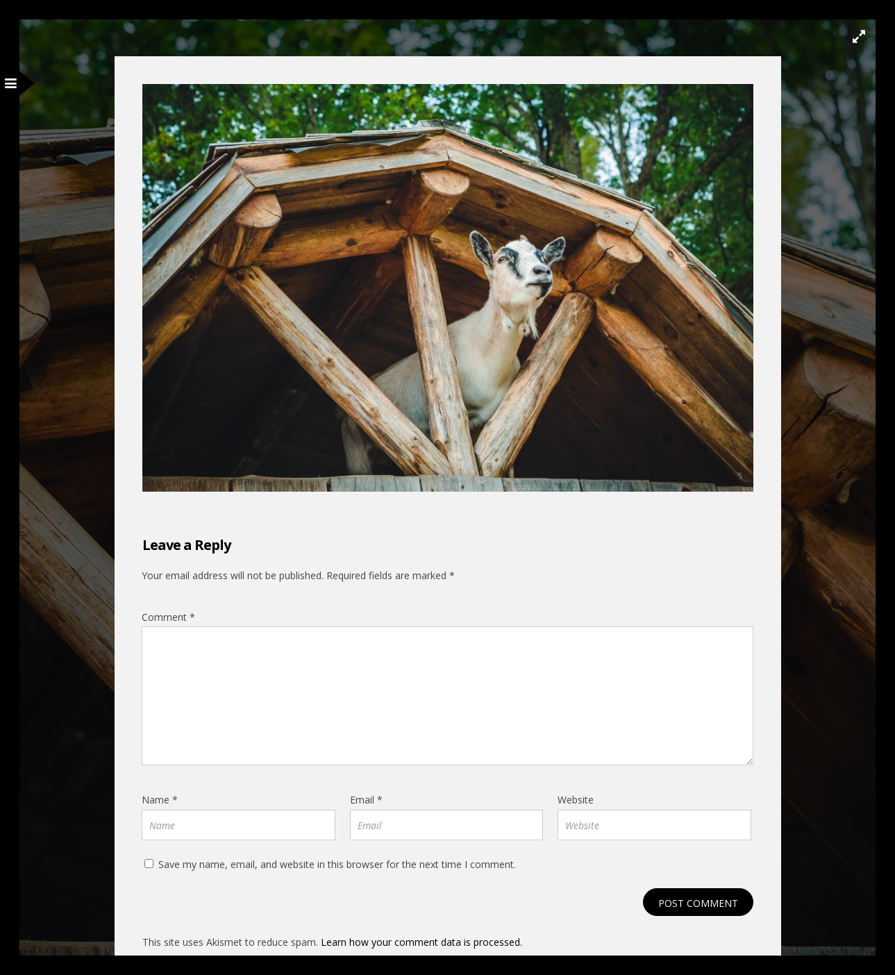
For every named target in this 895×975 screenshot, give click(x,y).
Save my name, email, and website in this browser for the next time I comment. (337, 864)
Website (576, 799)
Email (366, 799)
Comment (168, 617)
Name (160, 799)
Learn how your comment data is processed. (421, 942)
